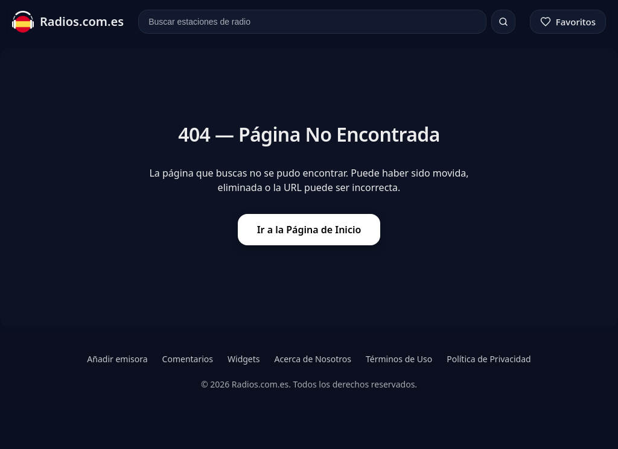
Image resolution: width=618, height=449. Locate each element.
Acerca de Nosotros (313, 359)
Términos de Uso (399, 359)
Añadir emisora (117, 359)
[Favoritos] (568, 22)
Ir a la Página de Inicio (309, 229)
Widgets (244, 359)
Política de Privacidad (488, 359)
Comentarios (187, 359)
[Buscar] (503, 22)
